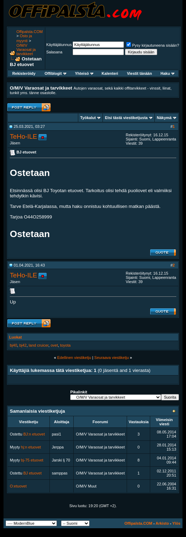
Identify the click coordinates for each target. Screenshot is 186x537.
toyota (65, 345)
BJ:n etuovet (34, 434)
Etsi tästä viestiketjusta (126, 118)
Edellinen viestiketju (74, 357)
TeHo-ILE (23, 136)
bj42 (23, 345)
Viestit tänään (139, 73)
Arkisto (162, 523)
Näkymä (164, 118)
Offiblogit (55, 73)
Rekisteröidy (23, 73)
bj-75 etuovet (32, 460)
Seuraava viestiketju (111, 357)
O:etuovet (18, 486)
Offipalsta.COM (29, 32)
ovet (54, 345)
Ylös (176, 523)
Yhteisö (84, 73)
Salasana (54, 52)
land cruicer (38, 345)
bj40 (13, 345)
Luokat (15, 337)
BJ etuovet (33, 473)
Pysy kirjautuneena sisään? (152, 45)
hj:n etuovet (31, 447)
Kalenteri (110, 73)
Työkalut (88, 118)
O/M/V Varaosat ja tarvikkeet (26, 49)
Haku (167, 73)
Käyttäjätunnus (59, 44)
